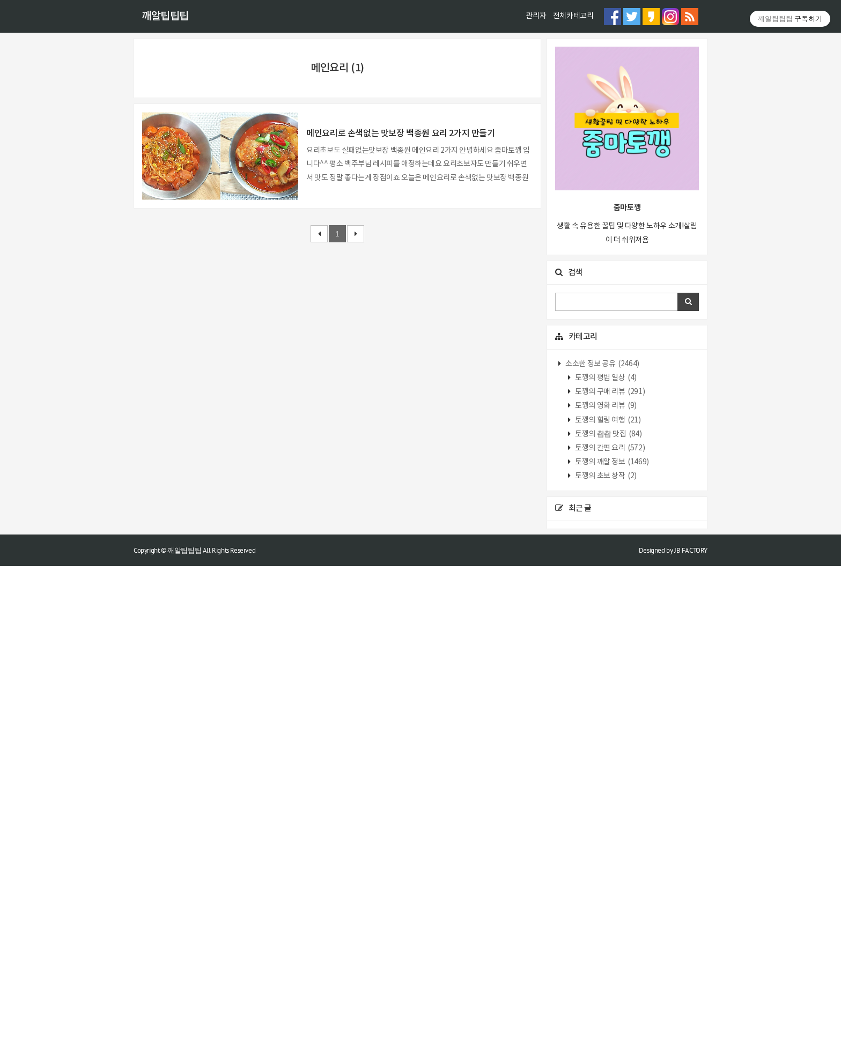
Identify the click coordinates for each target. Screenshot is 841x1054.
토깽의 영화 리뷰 (605, 893)
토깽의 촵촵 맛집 (608, 921)
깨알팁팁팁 (165, 16)
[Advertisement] (420, 113)
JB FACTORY (690, 1037)
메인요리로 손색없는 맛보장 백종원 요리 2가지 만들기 (400, 589)
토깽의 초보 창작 (605, 963)
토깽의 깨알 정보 (611, 949)
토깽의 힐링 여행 (607, 907)
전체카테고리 (573, 16)
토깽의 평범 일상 (605, 865)
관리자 (536, 16)
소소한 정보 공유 (601, 851)
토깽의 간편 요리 (609, 935)
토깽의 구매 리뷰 (609, 879)
